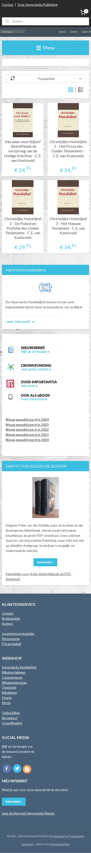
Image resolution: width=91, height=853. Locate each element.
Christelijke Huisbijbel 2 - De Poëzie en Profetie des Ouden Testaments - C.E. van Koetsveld (22, 228)
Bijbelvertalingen (13, 672)
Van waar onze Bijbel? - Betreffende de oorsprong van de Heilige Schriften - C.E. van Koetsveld (22, 151)
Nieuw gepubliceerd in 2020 (27, 440)
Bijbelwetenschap (14, 683)
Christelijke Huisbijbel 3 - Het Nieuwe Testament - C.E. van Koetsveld (68, 225)
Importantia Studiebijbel (19, 667)
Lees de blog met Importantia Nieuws (28, 813)
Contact (7, 5)
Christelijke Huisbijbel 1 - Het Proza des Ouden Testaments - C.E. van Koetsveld (68, 148)
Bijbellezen (9, 693)
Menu (45, 47)
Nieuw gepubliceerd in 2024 (27, 420)
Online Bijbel (11, 713)
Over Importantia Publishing (37, 5)
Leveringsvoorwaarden (18, 634)
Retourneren (11, 639)
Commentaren (12, 677)
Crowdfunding (12, 723)
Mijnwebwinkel (60, 844)
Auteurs (7, 624)
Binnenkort (9, 718)
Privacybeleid (11, 644)
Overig (7, 698)
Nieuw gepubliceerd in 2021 (27, 435)
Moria (6, 703)
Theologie (9, 687)
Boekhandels (11, 618)
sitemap (58, 836)
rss (67, 836)
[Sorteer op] (45, 79)
